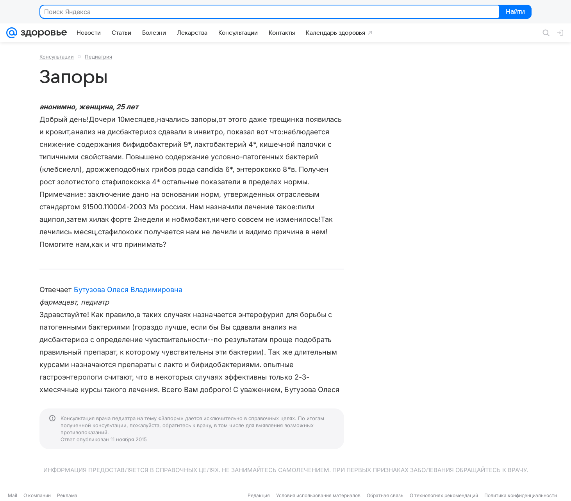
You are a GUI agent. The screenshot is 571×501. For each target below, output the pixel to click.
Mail (12, 495)
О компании (37, 495)
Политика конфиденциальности (520, 495)
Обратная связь (385, 495)
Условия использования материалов (318, 495)
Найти (514, 12)
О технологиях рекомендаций (444, 495)
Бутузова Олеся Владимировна (128, 289)
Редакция (259, 495)
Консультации (56, 56)
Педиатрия (98, 56)
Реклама (67, 495)
